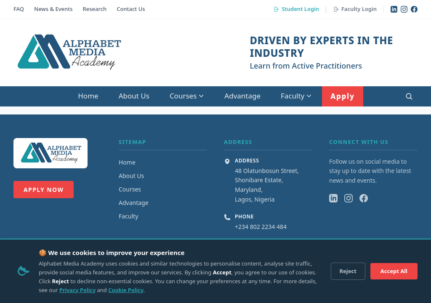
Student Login (296, 9)
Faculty (296, 96)
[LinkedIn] (394, 9)
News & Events (53, 9)
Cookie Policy (126, 290)
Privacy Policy (77, 290)
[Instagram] (404, 9)
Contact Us (131, 9)
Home (88, 96)
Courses (187, 96)
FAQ (18, 9)
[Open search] (409, 96)
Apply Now (44, 190)
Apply (342, 96)
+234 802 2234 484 (261, 227)
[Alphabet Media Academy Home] (68, 52)
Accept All (393, 271)
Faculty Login (355, 9)
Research (95, 9)
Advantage (242, 96)
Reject (348, 271)
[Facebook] (414, 9)
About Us (134, 96)
